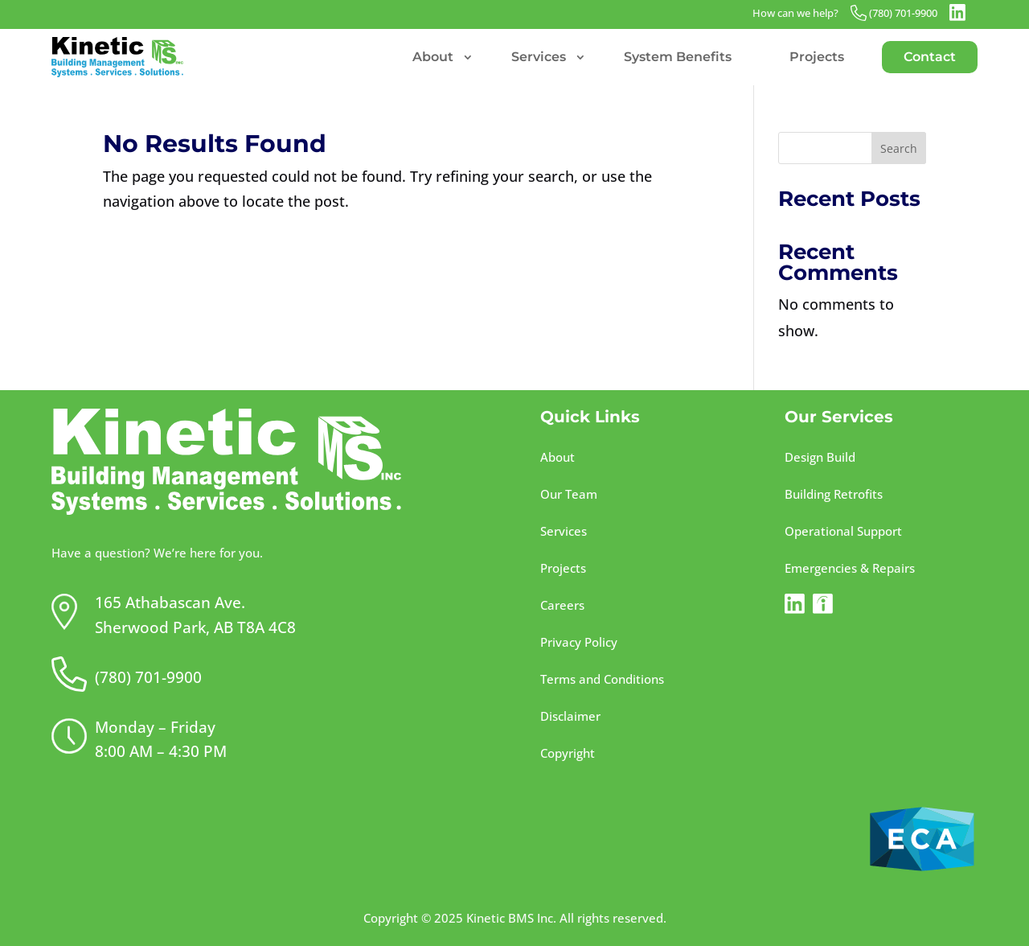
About (432, 56)
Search (898, 148)
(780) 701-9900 (903, 13)
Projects (816, 56)
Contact (930, 56)
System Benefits (678, 56)
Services (538, 56)
